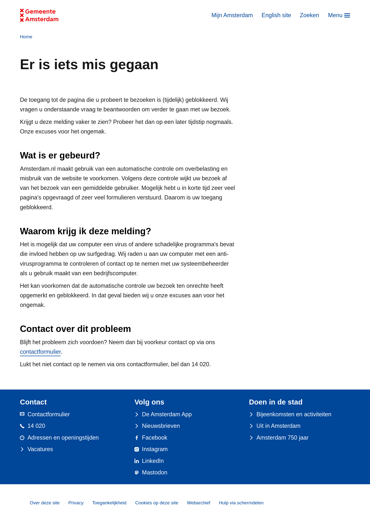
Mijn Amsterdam (232, 15)
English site (276, 15)
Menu (335, 15)
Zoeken (309, 15)
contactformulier (40, 352)
